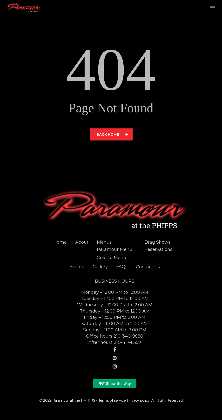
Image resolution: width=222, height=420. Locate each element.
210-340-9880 (128, 336)
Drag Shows (157, 242)
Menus (104, 242)
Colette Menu (111, 257)
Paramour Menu (114, 249)
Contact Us (148, 266)
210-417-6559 (127, 342)
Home (60, 242)
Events (76, 266)
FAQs (122, 266)
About (81, 242)
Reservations (158, 249)
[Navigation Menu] (212, 7)
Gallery (100, 266)
